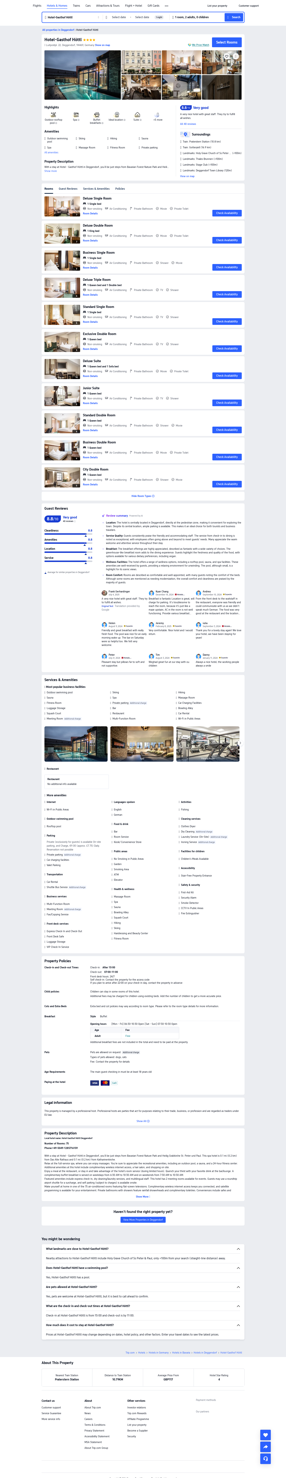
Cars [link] (88, 5)
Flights (37, 5)
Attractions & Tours (107, 5)
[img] (82, 75)
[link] (217, 6)
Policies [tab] (120, 188)
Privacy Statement (94, 1430)
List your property (136, 1424)
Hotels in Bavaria (181, 1352)
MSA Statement (93, 1442)
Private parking (120, 702)
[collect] (265, 1435)
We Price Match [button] (200, 45)
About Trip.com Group (96, 1448)
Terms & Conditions (94, 1424)
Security (131, 1436)
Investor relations (136, 1407)
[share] (265, 1447)
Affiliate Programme (138, 1419)
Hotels (141, 1352)
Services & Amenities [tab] (96, 188)
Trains (76, 5)
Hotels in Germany (159, 1352)
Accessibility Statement (97, 1436)
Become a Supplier (137, 1430)
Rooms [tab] (48, 188)
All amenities (51, 152)
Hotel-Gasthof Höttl (63, 39)
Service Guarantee (51, 1413)
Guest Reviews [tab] (68, 188)
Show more (50, 171)
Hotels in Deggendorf (205, 1352)
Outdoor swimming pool (60, 692)
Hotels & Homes (57, 5)
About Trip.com (92, 1407)
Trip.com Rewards (136, 1413)
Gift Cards (153, 5)
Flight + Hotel (133, 5)
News (87, 1413)
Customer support (51, 1407)
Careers (88, 1419)
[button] (167, 6)
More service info (51, 1419)
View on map (187, 176)
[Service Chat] (265, 1459)
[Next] (240, 743)
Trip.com (130, 1352)
